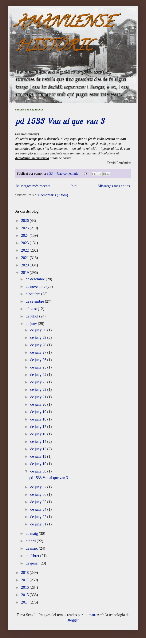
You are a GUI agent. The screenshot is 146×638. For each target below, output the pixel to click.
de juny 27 (38, 352)
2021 (25, 258)
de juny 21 (38, 397)
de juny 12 (38, 449)
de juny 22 (38, 389)
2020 (25, 265)
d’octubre (33, 294)
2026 (25, 220)
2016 (25, 587)
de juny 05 (38, 502)
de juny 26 (38, 360)
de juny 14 (38, 441)
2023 (25, 243)
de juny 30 (38, 330)
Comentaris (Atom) (53, 195)
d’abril (31, 541)
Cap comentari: (68, 173)
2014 (25, 602)
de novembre (36, 286)
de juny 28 (38, 345)
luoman (89, 615)
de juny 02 (38, 517)
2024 (25, 235)
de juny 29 (38, 337)
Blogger (72, 620)
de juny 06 (38, 494)
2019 (25, 272)
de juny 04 (38, 509)
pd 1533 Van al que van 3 (59, 122)
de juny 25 (38, 367)
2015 (25, 595)
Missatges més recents (33, 186)
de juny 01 (38, 524)
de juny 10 (38, 464)
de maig (32, 533)
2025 (25, 228)
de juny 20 (38, 404)
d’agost (32, 309)
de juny (32, 323)
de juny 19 (38, 412)
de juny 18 (38, 419)
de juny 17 (38, 427)
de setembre (35, 301)
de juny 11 (38, 456)
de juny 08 (38, 471)
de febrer (33, 556)
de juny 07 (38, 487)
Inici (73, 186)
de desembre (36, 279)
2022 (25, 250)
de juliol (32, 316)
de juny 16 (38, 434)
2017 (25, 580)
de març (32, 548)
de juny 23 (38, 382)
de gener (33, 563)
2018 (25, 572)
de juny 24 (38, 375)
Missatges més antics (114, 186)
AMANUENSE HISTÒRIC (64, 35)
